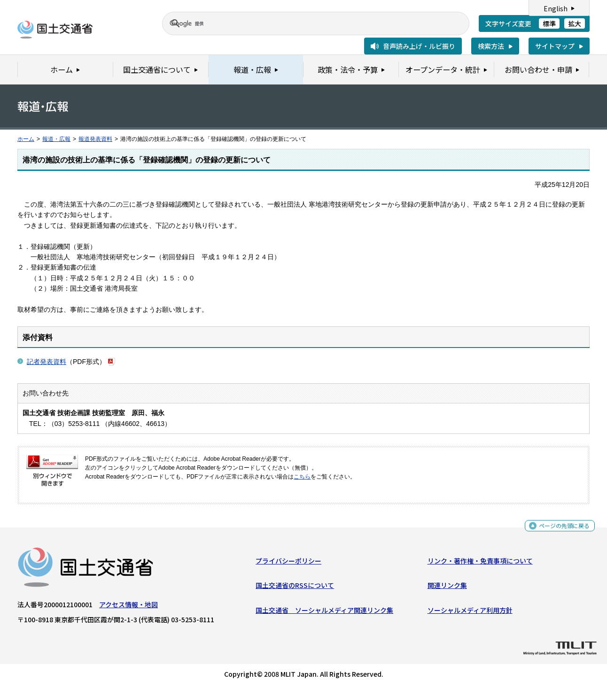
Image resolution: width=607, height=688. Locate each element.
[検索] (304, 23)
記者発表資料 (46, 361)
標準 (549, 23)
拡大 (574, 23)
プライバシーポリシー (288, 563)
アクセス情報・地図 (128, 606)
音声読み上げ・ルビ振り (419, 46)
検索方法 (491, 46)
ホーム (25, 139)
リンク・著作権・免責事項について (480, 563)
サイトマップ (555, 46)
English (556, 8)
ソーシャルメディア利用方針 (470, 612)
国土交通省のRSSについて (295, 587)
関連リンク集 (447, 587)
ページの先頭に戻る (560, 529)
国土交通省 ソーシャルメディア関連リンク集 (324, 612)
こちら (302, 476)
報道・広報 (56, 139)
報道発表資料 (95, 139)
